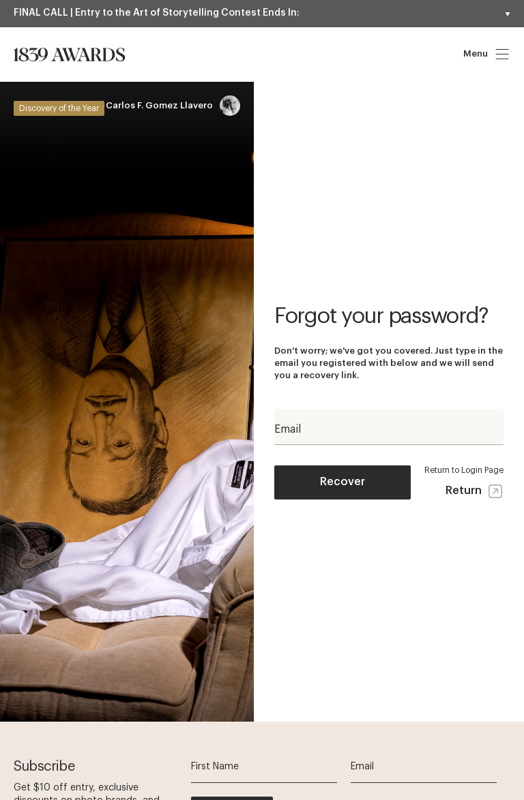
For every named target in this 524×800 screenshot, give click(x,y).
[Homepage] (70, 54)
